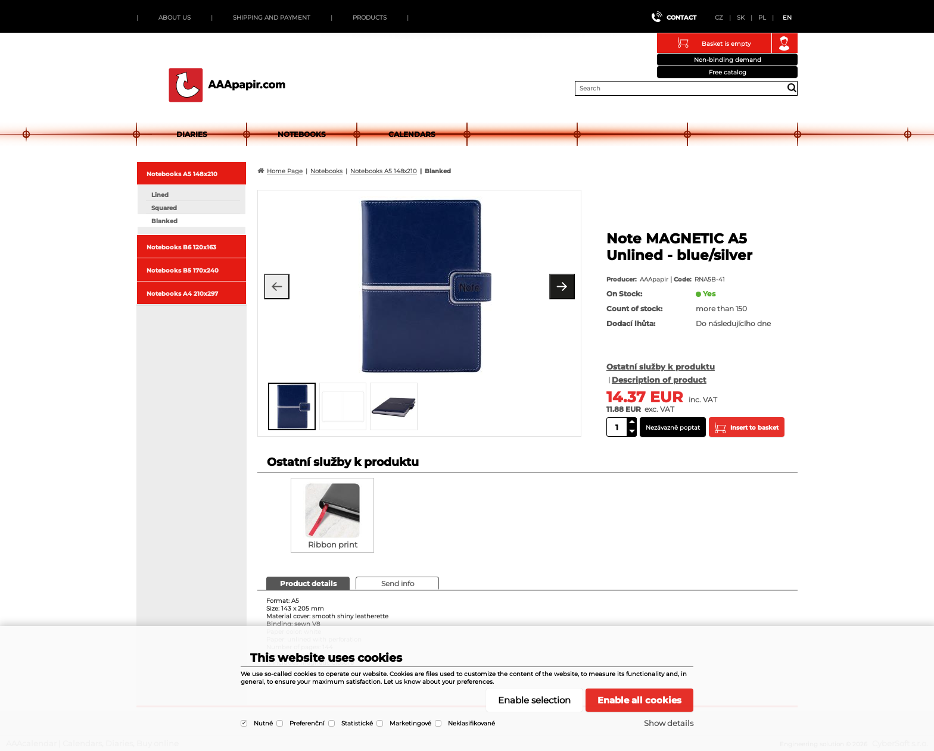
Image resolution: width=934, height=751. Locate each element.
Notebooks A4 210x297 (182, 294)
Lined (160, 195)
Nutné (263, 723)
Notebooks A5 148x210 (182, 174)
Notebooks (302, 134)
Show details (668, 723)
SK (741, 17)
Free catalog (727, 72)
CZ (719, 17)
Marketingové (410, 723)
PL (762, 17)
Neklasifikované (471, 723)
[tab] (308, 583)
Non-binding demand (727, 60)
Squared (164, 208)
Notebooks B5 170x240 (183, 270)
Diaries (191, 134)
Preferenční (307, 723)
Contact (681, 17)
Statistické (357, 723)
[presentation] (307, 583)
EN (787, 17)
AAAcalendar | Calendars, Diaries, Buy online (226, 85)
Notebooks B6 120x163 (181, 247)
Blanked (164, 221)
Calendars (411, 134)
